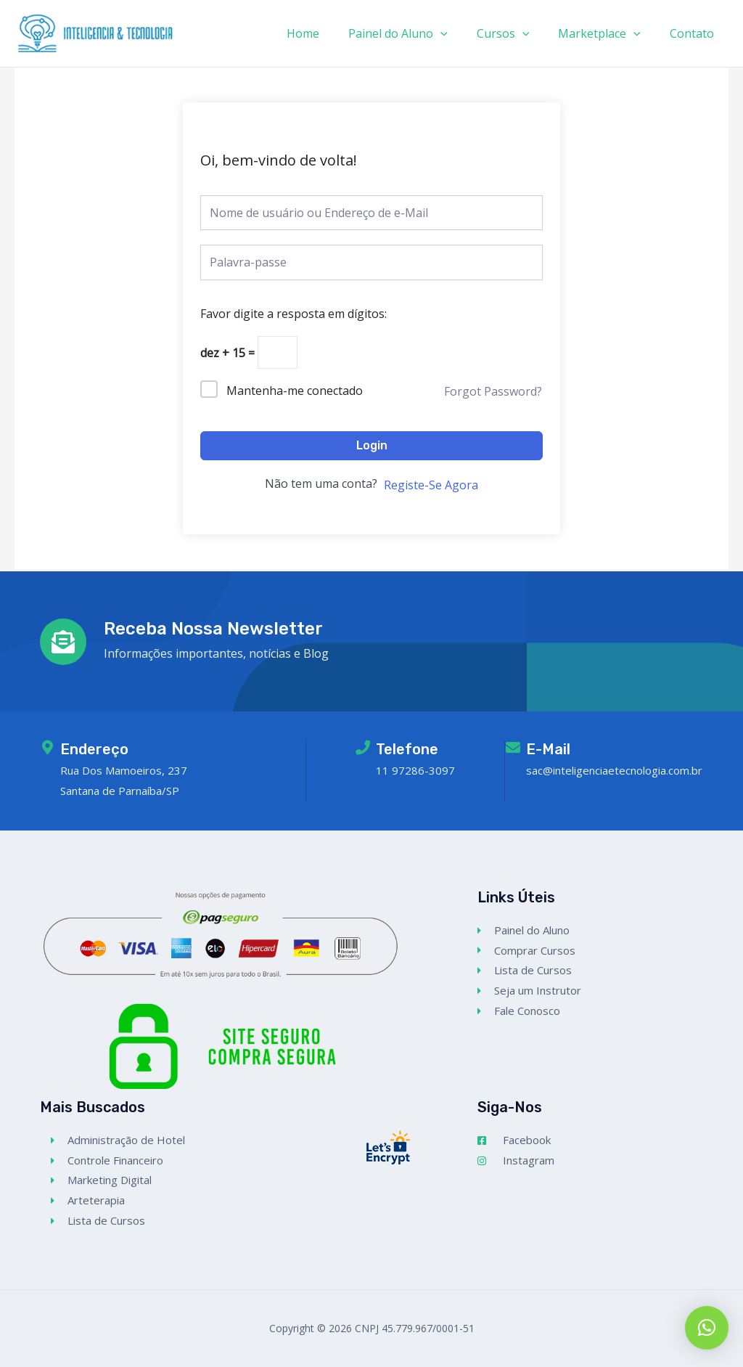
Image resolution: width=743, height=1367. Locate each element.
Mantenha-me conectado (294, 393)
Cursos (517, 33)
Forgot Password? (493, 393)
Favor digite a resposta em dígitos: (293, 314)
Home (329, 33)
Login (371, 447)
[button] (706, 1328)
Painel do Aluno (418, 33)
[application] (460, 33)
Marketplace (608, 33)
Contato (695, 33)
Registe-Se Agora (431, 487)
